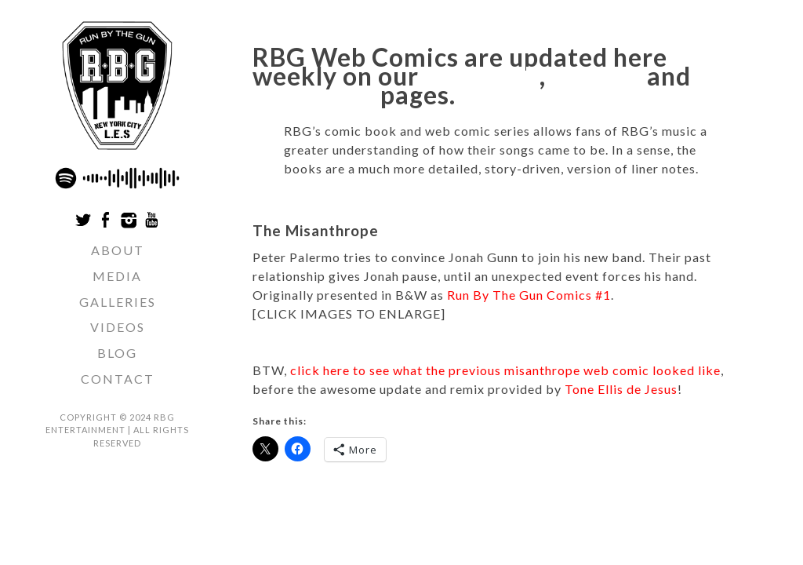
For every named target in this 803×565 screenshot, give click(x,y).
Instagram (314, 94)
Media (117, 275)
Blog (117, 352)
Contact (117, 378)
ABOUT (117, 249)
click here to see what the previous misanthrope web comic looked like (505, 370)
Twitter (596, 75)
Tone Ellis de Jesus (621, 388)
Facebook (482, 75)
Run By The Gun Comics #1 (529, 294)
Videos (117, 326)
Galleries (117, 301)
